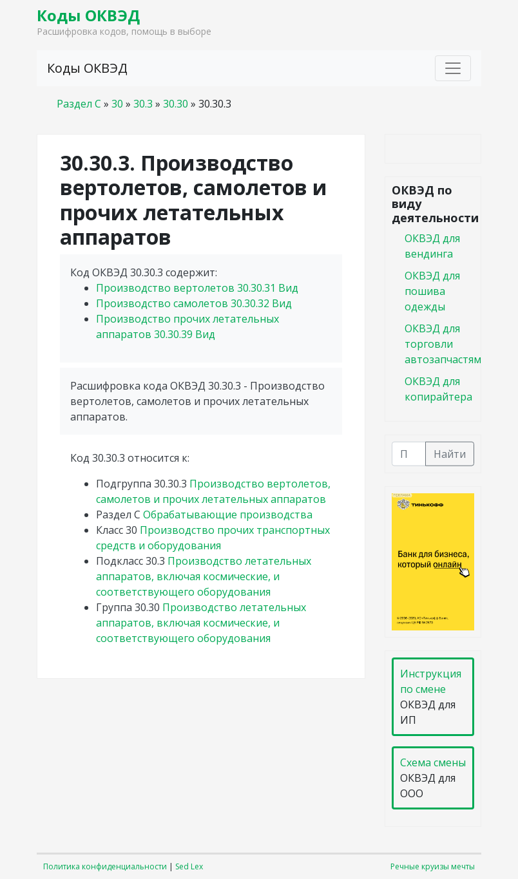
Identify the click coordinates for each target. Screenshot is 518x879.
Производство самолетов (194, 303)
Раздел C (79, 104)
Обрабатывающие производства (227, 514)
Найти (450, 453)
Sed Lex (189, 866)
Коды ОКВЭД (88, 15)
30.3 (143, 104)
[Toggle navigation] (453, 68)
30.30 (175, 104)
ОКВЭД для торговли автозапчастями (446, 343)
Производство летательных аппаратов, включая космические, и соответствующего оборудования (203, 576)
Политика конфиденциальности (105, 866)
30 (117, 104)
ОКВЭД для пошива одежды (432, 290)
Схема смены (433, 762)
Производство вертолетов (197, 288)
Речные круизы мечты (432, 866)
